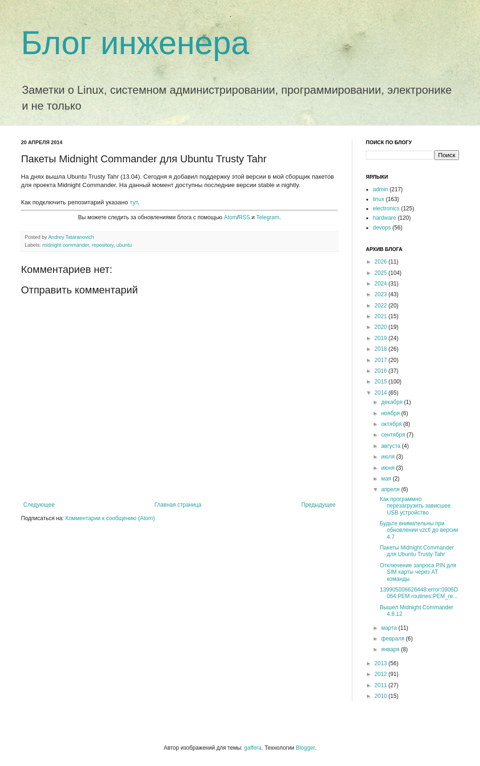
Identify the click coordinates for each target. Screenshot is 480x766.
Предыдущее (319, 504)
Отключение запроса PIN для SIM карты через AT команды (418, 572)
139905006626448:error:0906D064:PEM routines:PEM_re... (419, 592)
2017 (382, 360)
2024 (382, 283)
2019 (382, 338)
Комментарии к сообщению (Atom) (110, 518)
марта (389, 628)
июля (388, 456)
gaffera (252, 748)
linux (378, 199)
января (391, 649)
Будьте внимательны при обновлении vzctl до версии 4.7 (419, 530)
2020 (382, 327)
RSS (244, 217)
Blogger (305, 748)
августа (391, 446)
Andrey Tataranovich (71, 237)
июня (388, 468)
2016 (382, 371)
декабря (392, 402)
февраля (393, 638)
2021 (382, 316)
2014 (382, 393)
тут (133, 202)
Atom (230, 217)
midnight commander (65, 245)
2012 (382, 674)
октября (392, 424)
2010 (382, 696)
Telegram (267, 217)
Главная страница (178, 504)
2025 (382, 273)
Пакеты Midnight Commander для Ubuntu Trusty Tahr (417, 550)
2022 (382, 305)
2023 (382, 294)
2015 (382, 381)
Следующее (39, 504)
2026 (382, 261)
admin (380, 189)
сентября (394, 435)
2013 (382, 663)
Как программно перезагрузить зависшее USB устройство (415, 506)
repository (103, 245)
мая (387, 478)
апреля (391, 489)
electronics (386, 208)
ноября (391, 413)
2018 (382, 349)
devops (382, 227)
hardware (384, 218)
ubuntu (124, 245)
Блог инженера (135, 43)
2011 (382, 685)
